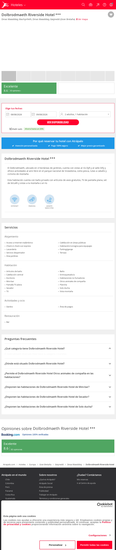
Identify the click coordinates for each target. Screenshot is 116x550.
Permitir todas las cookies (94, 543)
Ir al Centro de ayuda (86, 483)
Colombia (9, 483)
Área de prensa (46, 487)
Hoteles (22, 464)
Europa (32, 464)
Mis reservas (82, 479)
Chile (7, 479)
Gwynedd (59, 464)
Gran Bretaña (45, 464)
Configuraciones (98, 533)
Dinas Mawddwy (74, 464)
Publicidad (43, 490)
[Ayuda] (104, 5)
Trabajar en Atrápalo (48, 494)
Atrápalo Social (45, 483)
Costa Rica (9, 494)
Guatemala (10, 498)
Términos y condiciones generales (54, 498)
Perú (7, 487)
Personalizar (57, 543)
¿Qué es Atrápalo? (47, 479)
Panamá (9, 490)
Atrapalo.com (9, 464)
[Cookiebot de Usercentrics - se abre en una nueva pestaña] (99, 503)
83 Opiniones (15, 90)
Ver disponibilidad (58, 122)
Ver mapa (82, 19)
